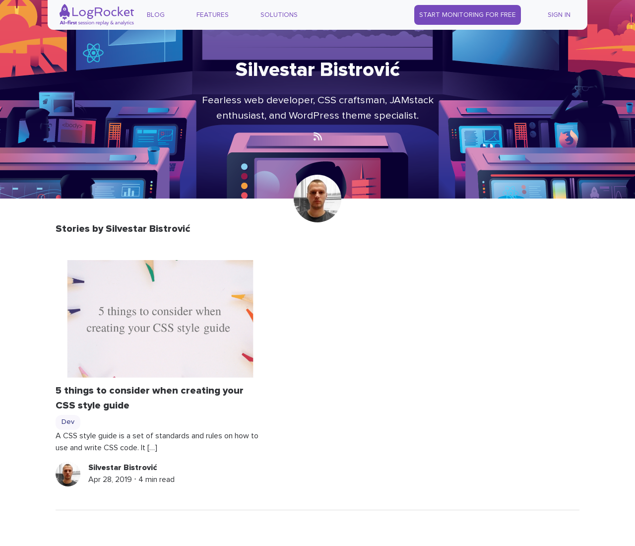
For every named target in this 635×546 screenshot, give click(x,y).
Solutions (279, 14)
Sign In (559, 14)
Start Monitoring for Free (467, 14)
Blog (156, 14)
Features (212, 14)
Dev (68, 421)
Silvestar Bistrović (122, 468)
